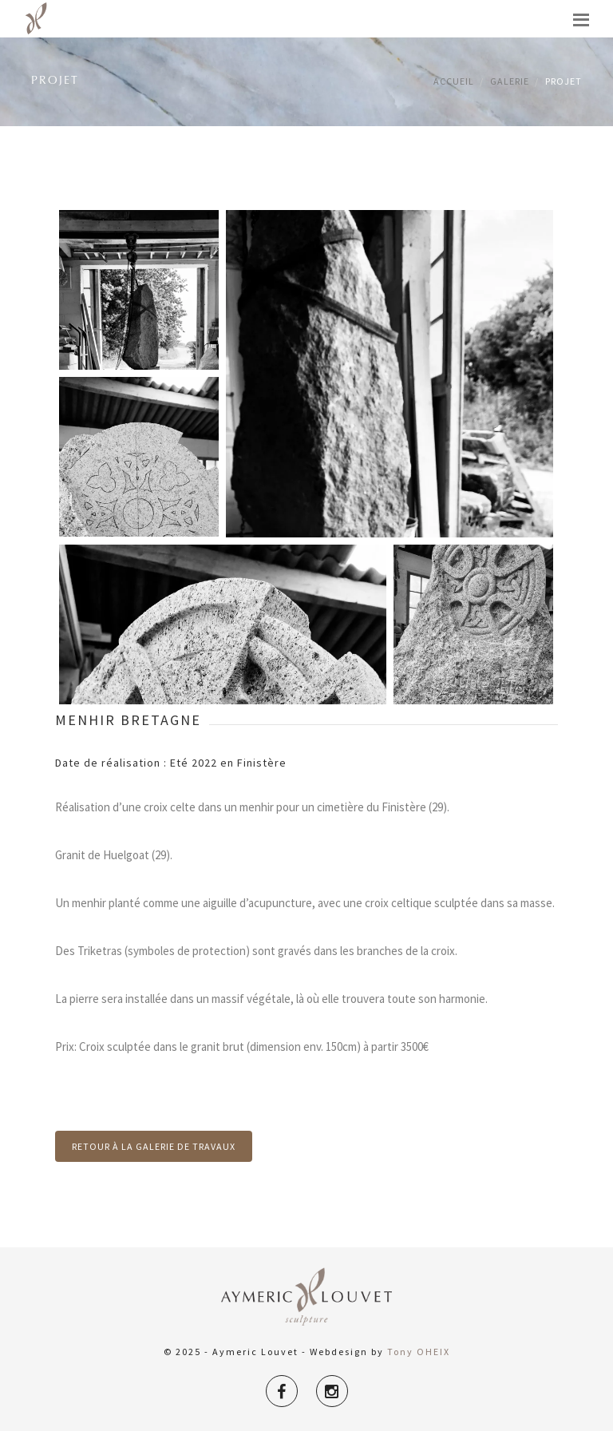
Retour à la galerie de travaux (153, 1146)
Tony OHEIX (418, 1352)
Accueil (453, 81)
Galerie (509, 81)
